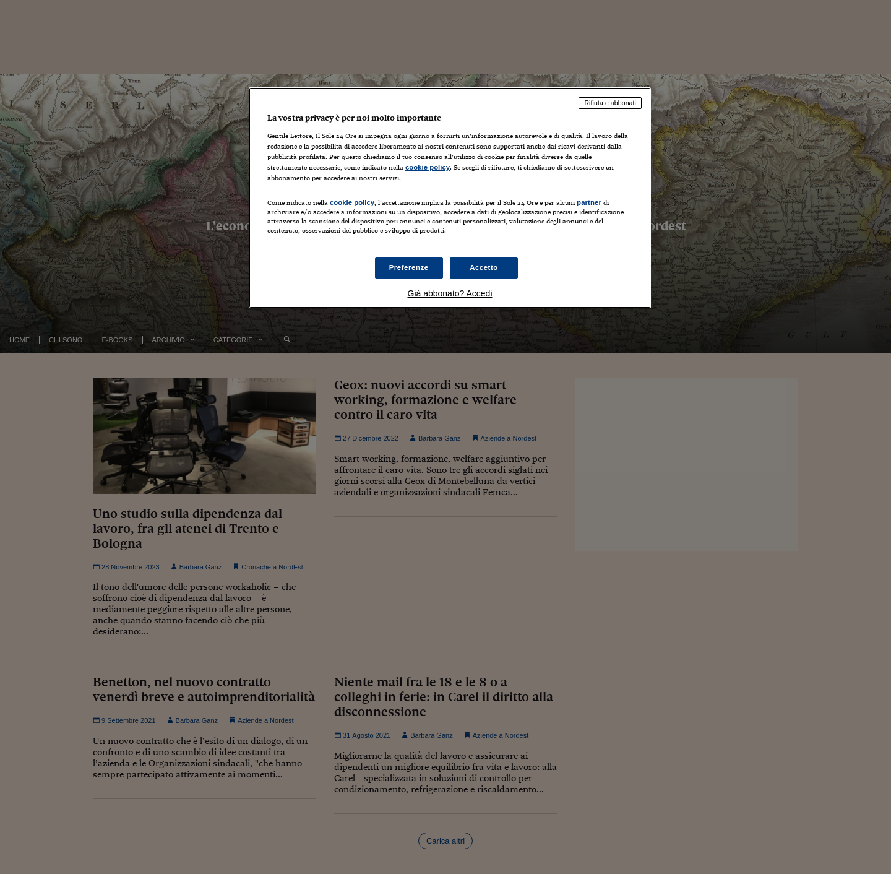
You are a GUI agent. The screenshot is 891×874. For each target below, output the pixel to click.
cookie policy (427, 167)
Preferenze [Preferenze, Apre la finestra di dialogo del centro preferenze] (409, 267)
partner (589, 202)
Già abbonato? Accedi (450, 293)
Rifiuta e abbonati (610, 102)
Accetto (484, 267)
